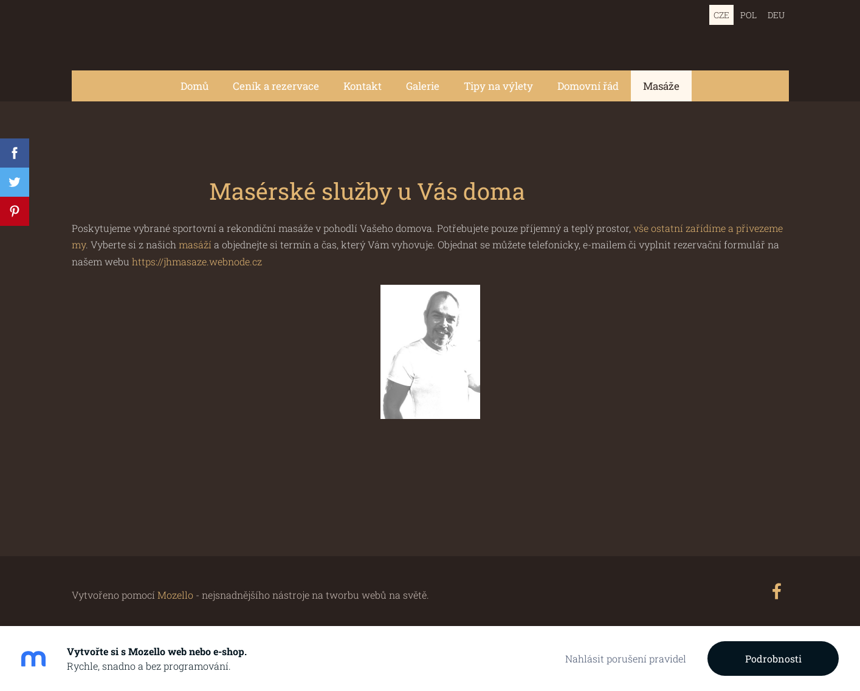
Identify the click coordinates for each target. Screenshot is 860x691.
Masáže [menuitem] (661, 86)
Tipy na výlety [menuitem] (498, 86)
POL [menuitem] (748, 15)
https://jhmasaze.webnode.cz (197, 261)
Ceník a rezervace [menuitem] (276, 86)
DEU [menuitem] (776, 15)
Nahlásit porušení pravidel (625, 658)
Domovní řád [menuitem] (588, 86)
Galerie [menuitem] (422, 86)
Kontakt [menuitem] (362, 86)
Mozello (175, 594)
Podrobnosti (773, 658)
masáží (196, 244)
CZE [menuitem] (721, 15)
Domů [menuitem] (194, 86)
